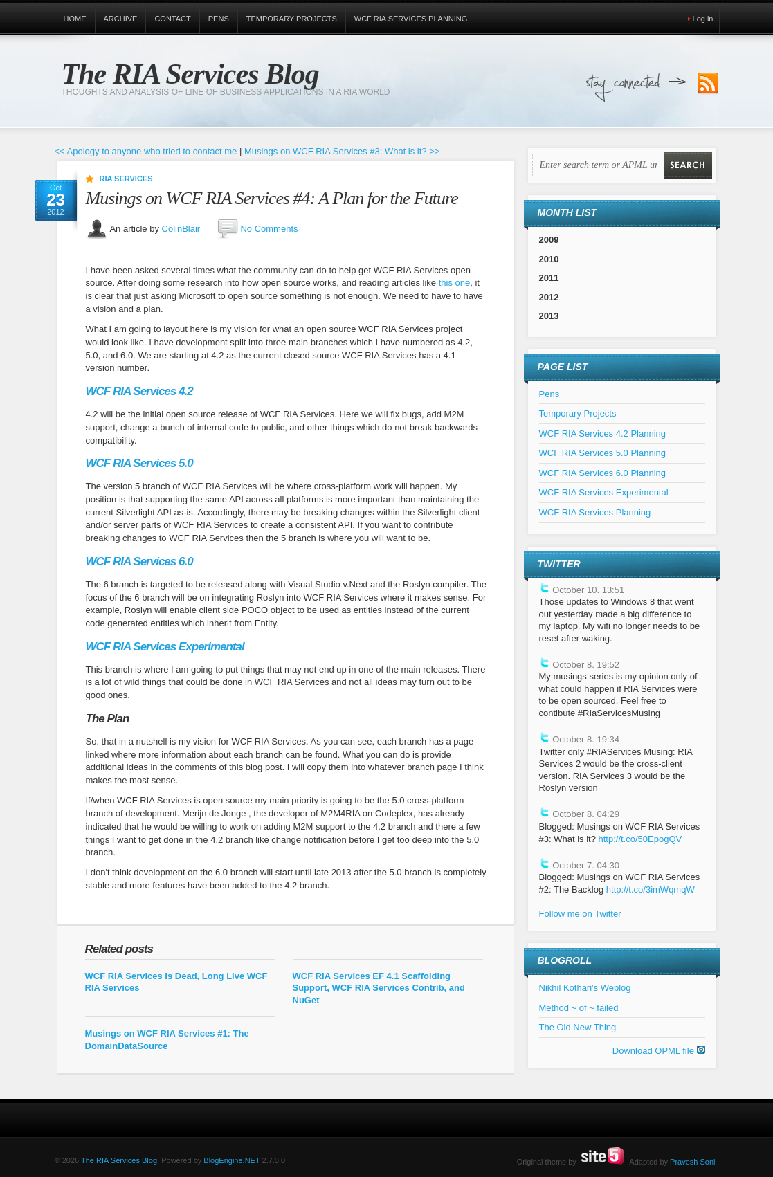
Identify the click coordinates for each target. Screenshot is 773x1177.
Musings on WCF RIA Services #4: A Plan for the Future (272, 198)
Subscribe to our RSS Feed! (708, 84)
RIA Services (126, 178)
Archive (121, 19)
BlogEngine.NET (231, 1160)
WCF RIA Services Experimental (165, 646)
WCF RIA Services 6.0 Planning (602, 473)
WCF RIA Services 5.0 (139, 463)
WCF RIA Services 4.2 (139, 391)
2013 (549, 316)
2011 (549, 278)
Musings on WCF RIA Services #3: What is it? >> (342, 151)
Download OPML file (658, 1051)
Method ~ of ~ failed (579, 1008)
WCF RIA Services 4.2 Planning (602, 433)
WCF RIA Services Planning (411, 19)
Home (75, 19)
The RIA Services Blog (190, 74)
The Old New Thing (578, 1027)
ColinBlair (181, 228)
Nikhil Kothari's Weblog (585, 988)
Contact (172, 19)
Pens (218, 19)
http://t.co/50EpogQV (640, 839)
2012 (549, 297)
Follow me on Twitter (580, 914)
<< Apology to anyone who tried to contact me (146, 151)
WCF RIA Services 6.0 (139, 561)
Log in (703, 19)
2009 (549, 240)
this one (455, 282)
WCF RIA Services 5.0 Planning (602, 453)
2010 (549, 259)
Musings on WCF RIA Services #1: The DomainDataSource (167, 1039)
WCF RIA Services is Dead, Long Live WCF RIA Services (176, 982)
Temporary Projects (291, 19)
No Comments (269, 228)
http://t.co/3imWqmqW (650, 889)
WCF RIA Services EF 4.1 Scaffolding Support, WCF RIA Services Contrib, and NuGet (379, 988)
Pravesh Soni (692, 1162)
